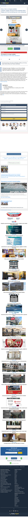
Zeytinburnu (16, 497)
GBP (21, 0)
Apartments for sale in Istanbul (5, 470)
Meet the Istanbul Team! (6, 201)
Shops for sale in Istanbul (4, 472)
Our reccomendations (3, 479)
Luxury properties (3, 477)
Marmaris (16, 483)
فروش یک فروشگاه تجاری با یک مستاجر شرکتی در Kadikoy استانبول (14, 157)
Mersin (16, 477)
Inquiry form (16, 486)
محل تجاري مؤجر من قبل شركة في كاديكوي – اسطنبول (14, 158)
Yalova (16, 482)
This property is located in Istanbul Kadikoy (10, 181)
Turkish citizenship (3, 81)
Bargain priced (2, 473)
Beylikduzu (16, 494)
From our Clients (17, 490)
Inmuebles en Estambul (4, 492)
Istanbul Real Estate (3, 5)
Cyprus (16, 479)
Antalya (16, 472)
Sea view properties (3, 481)
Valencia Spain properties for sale (5, 483)
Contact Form (17, 489)
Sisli (15, 504)
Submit (14, 118)
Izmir (15, 473)
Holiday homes (2, 478)
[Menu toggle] (24, 3)
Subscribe (20, 452)
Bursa (15, 478)
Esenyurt (16, 502)
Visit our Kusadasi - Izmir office (19, 488)
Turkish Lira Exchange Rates (19, 491)
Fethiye (16, 481)
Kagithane (16, 495)
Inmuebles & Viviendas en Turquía (5, 491)
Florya (16, 496)
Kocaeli (16, 480)
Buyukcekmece (17, 501)
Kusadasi (16, 471)
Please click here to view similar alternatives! (10, 55)
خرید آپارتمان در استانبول (4, 487)
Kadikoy (16, 503)
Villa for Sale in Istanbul (4, 471)
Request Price (16, 48)
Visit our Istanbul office (18, 487)
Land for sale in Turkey (4, 482)
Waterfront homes (3, 480)
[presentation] (1, 30)
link (3, 94)
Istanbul (16, 470)
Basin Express (17, 499)
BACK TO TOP (22, 466)
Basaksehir (16, 498)
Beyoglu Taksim (17, 500)
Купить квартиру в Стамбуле (5, 486)
